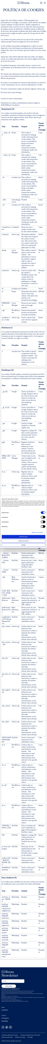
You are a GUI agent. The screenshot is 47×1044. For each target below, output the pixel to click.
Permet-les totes (23, 536)
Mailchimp (15, 897)
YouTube (15, 553)
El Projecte (5, 1018)
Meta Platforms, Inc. (15, 579)
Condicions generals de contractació (30, 1035)
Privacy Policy (25, 1001)
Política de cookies (20, 1037)
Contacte (5, 1010)
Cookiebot (15, 105)
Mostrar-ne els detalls (37, 532)
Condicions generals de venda (10, 1035)
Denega (23, 545)
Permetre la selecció (23, 540)
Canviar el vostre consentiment (11, 99)
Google (14, 392)
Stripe (14, 133)
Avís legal (30, 1037)
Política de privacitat (7, 1037)
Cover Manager (15, 251)
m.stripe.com (16, 177)
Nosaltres (5, 1021)
